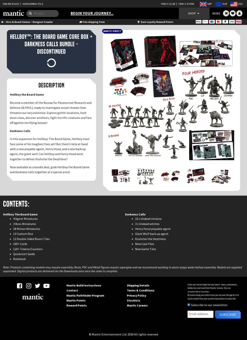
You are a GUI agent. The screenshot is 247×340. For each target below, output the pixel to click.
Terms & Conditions (140, 290)
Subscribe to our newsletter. (208, 305)
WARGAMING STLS (33, 4)
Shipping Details (138, 285)
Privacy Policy (136, 295)
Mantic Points (76, 300)
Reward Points (77, 305)
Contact (72, 290)
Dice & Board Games (18, 21)
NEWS (216, 13)
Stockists (133, 300)
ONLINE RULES (11, 4)
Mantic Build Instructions (84, 285)
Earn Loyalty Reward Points (155, 21)
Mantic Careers (137, 305)
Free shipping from (92, 21)
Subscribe (227, 314)
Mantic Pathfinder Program (85, 295)
